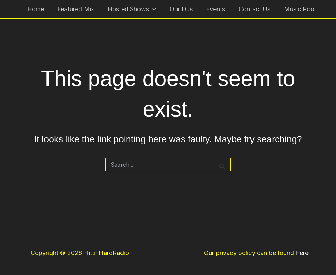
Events (211, 9)
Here (302, 252)
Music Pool (293, 9)
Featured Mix (75, 9)
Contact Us (249, 9)
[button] (150, 9)
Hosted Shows (130, 9)
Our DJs (177, 9)
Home (35, 9)
